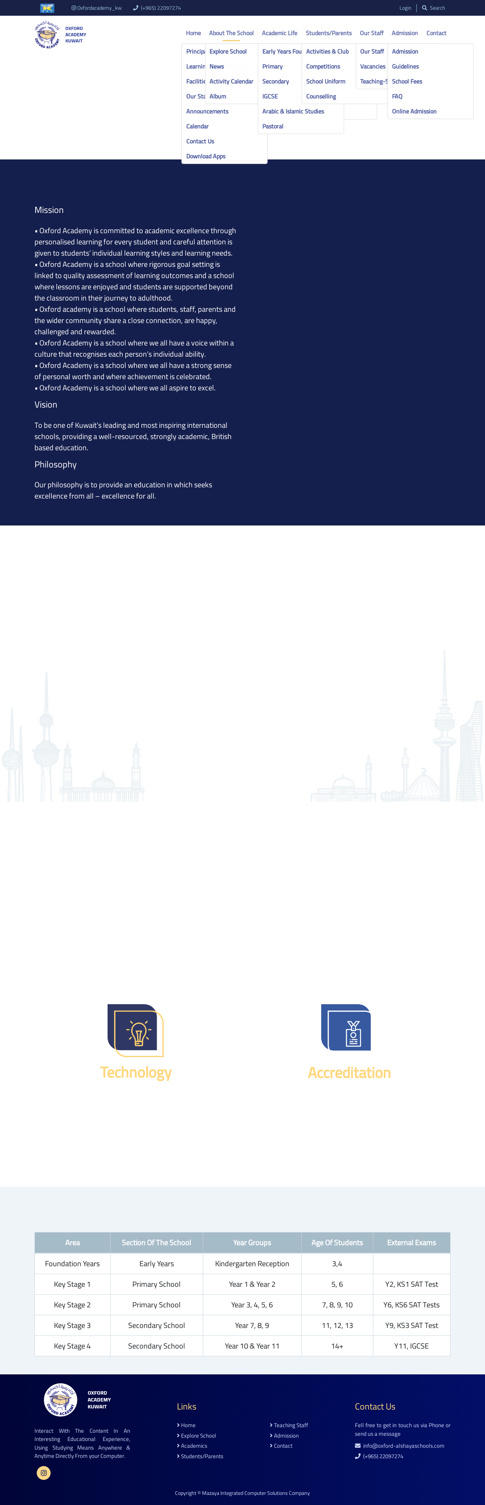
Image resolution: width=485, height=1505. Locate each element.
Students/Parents (329, 33)
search (433, 8)
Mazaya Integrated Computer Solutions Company (256, 1493)
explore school (196, 1436)
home (186, 1425)
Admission (405, 33)
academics (192, 1446)
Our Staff (371, 33)
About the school (231, 33)
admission (284, 1436)
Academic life (279, 33)
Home (193, 33)
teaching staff (289, 1425)
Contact (436, 33)
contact (281, 1446)
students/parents (200, 1456)
